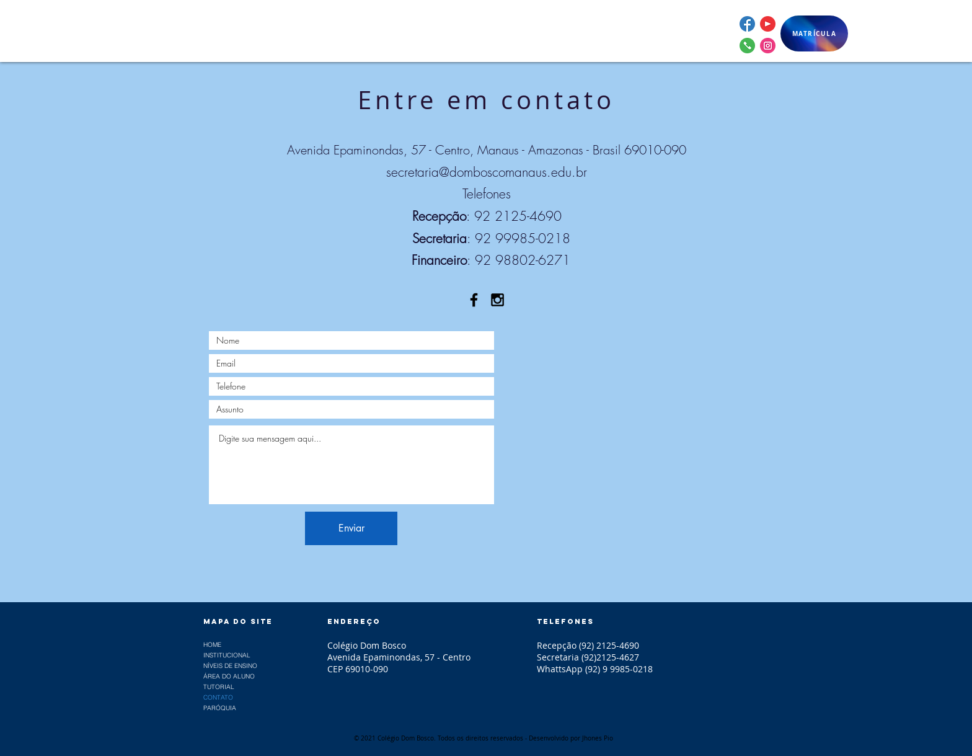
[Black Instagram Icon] (497, 300)
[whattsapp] (747, 45)
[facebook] (747, 24)
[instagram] (767, 45)
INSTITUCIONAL (226, 655)
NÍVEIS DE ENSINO (230, 666)
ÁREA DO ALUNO (229, 676)
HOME (212, 645)
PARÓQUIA (219, 708)
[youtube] (767, 24)
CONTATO (218, 697)
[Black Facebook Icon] (474, 300)
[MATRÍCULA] (814, 33)
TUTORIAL (218, 687)
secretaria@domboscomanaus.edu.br (486, 172)
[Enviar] (351, 528)
